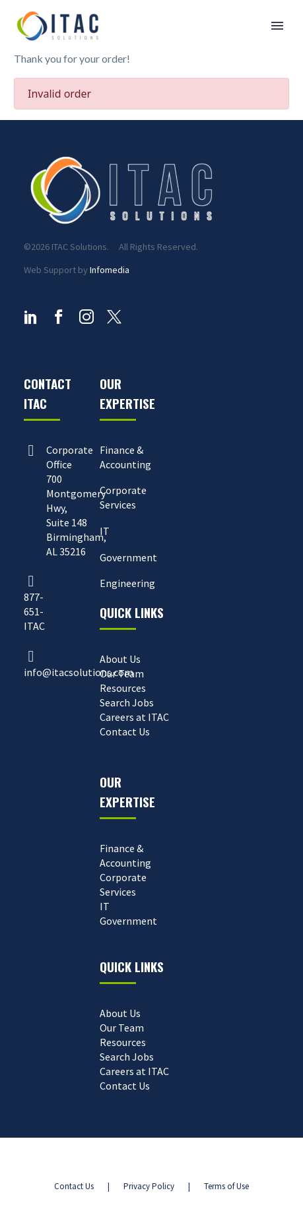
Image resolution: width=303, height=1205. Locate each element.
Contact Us (125, 731)
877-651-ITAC (34, 611)
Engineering (127, 583)
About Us (120, 658)
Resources (123, 688)
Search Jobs (127, 702)
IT (105, 531)
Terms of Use (226, 1186)
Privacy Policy (148, 1186)
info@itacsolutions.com (78, 672)
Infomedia (109, 270)
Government (128, 557)
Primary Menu (277, 26)
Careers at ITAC (134, 717)
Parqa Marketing (205, 1161)
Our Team (122, 673)
